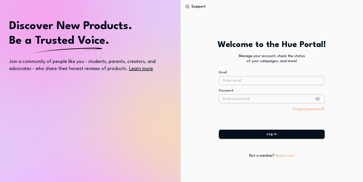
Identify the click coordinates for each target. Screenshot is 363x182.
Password (226, 94)
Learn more (141, 68)
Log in (272, 137)
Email (223, 75)
